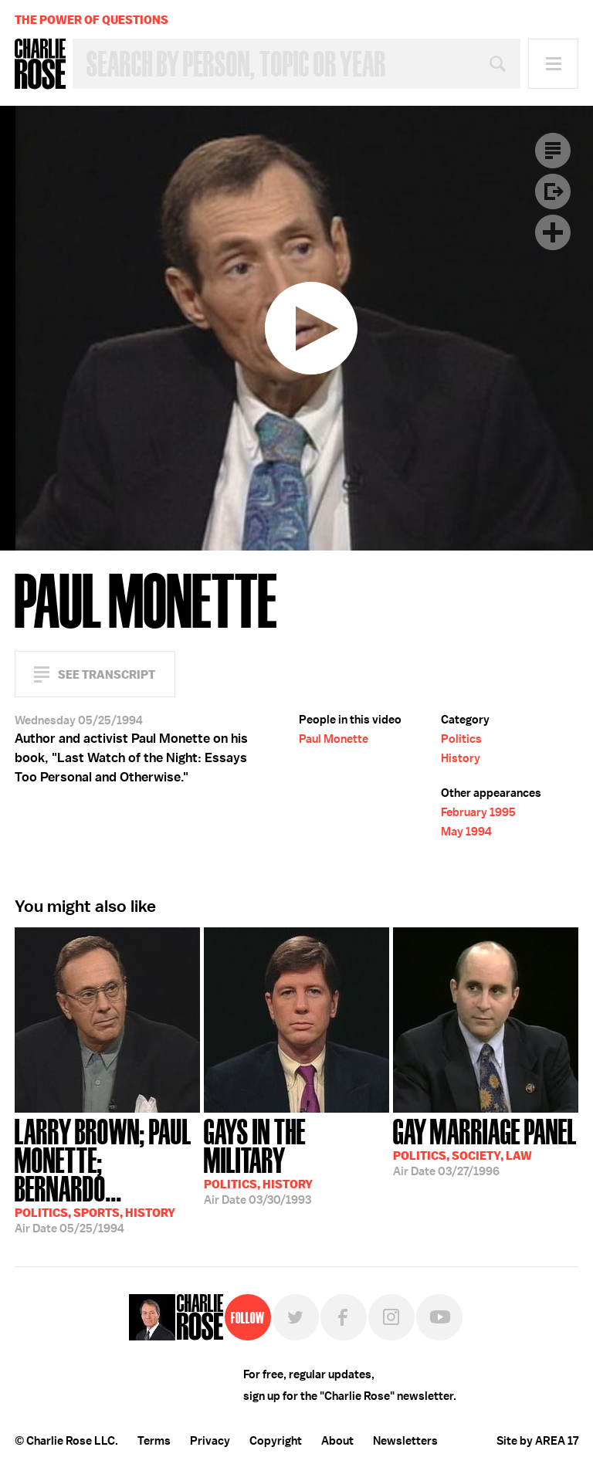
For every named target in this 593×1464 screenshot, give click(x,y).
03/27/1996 (485, 1146)
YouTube (439, 1317)
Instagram (391, 1317)
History (460, 758)
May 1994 (466, 831)
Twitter (296, 1317)
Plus (553, 232)
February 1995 (478, 812)
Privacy (210, 1441)
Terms (154, 1441)
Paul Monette (333, 739)
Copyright (275, 1441)
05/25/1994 (107, 1174)
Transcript (553, 150)
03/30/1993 (296, 1160)
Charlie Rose (40, 64)
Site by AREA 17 (537, 1441)
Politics (461, 739)
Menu (553, 64)
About (337, 1441)
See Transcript (106, 674)
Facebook (343, 1317)
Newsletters (405, 1441)
